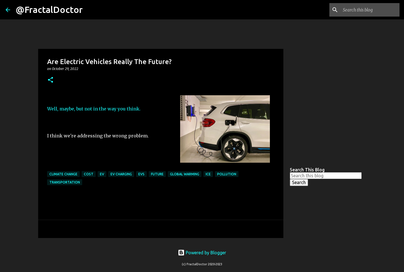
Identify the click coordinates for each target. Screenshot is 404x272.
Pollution (226, 174)
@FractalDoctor (49, 9)
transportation (64, 182)
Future (157, 174)
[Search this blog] (370, 10)
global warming (184, 174)
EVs (141, 174)
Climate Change (63, 174)
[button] (50, 80)
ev (102, 174)
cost (88, 174)
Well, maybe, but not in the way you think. (94, 109)
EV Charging (121, 174)
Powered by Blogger (202, 252)
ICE (208, 174)
